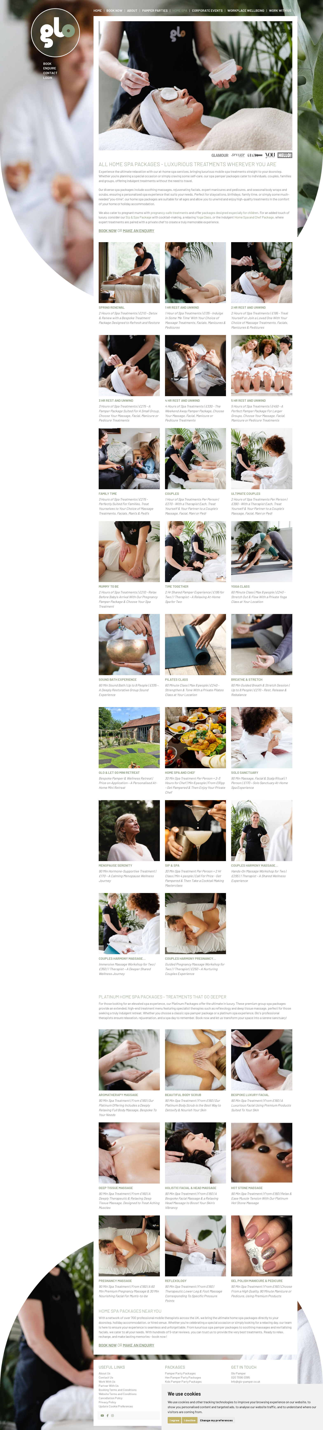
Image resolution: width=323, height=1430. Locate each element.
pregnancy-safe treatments (169, 213)
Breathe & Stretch (246, 679)
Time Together (176, 586)
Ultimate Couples (245, 493)
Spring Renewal (112, 307)
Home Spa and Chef (180, 772)
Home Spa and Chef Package (254, 217)
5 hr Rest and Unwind (248, 400)
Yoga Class (203, 217)
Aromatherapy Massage (118, 1095)
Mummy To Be (109, 586)
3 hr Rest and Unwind (116, 400)
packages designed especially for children (230, 213)
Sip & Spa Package (138, 217)
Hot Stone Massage (247, 1188)
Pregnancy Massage (115, 1281)
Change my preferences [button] (216, 1420)
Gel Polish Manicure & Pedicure (257, 1281)
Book (47, 63)
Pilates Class (176, 679)
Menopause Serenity (115, 865)
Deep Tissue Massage (116, 1188)
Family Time (108, 493)
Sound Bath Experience (118, 679)
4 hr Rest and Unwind (182, 400)
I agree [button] (174, 1420)
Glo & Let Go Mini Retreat (119, 772)
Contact (50, 73)
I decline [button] (189, 1420)
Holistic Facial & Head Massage (190, 1188)
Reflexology (176, 1281)
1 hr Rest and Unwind (182, 307)
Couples (172, 493)
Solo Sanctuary (244, 772)
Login (47, 77)
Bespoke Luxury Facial (250, 1095)
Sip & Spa (172, 865)
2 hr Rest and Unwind (248, 307)
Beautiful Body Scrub (183, 1095)
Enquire (49, 68)
